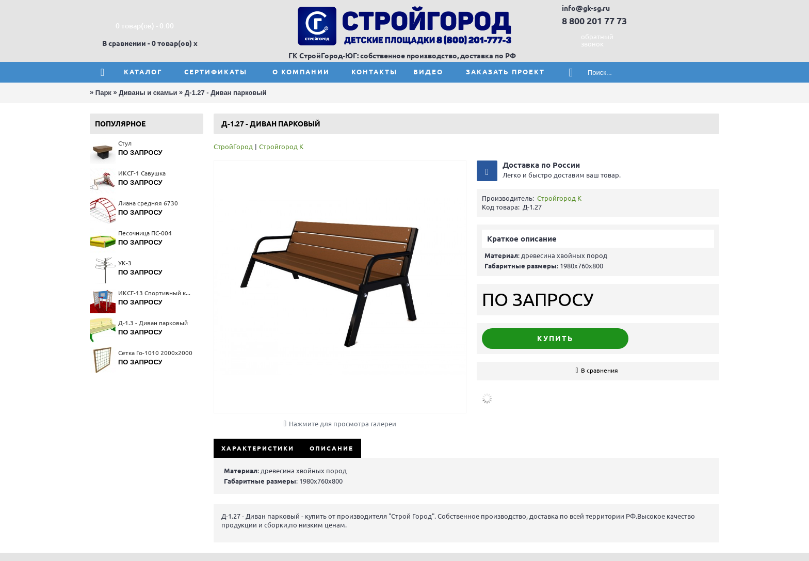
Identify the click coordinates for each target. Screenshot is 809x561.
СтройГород (233, 146)
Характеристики (257, 448)
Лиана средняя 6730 (148, 203)
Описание (331, 448)
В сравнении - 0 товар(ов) (147, 43)
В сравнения (599, 370)
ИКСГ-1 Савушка (142, 173)
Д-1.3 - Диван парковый (153, 322)
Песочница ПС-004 (145, 233)
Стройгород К (281, 146)
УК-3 (125, 263)
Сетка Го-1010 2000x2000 (155, 352)
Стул (125, 143)
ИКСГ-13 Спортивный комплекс (155, 293)
